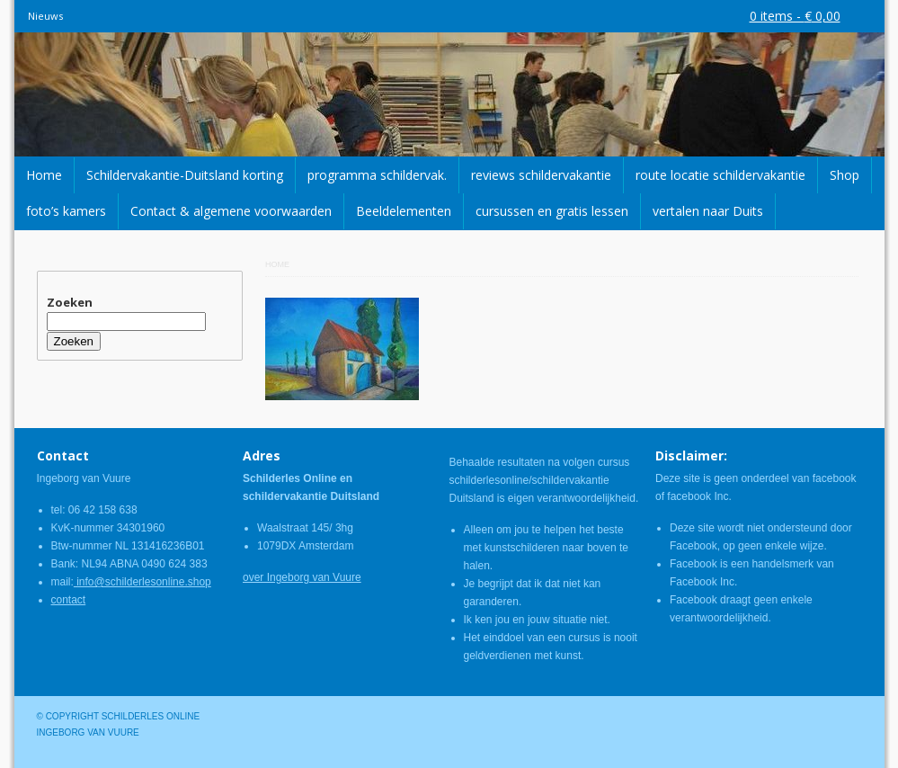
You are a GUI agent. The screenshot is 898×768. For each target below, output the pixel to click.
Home (44, 174)
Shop (844, 174)
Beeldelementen (403, 210)
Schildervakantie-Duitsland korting (184, 174)
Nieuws (45, 16)
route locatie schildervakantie (720, 174)
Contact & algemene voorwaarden (231, 210)
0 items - (795, 15)
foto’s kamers (66, 210)
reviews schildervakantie (541, 174)
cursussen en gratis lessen (552, 210)
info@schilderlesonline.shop (142, 582)
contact (68, 600)
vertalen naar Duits (708, 210)
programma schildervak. (377, 174)
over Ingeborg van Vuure (302, 577)
